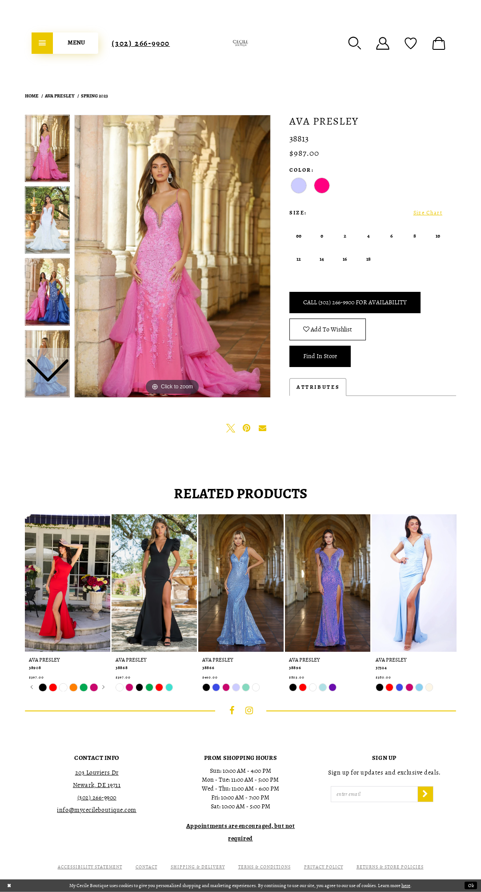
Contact (146, 867)
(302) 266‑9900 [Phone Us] (141, 43)
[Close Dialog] (9, 886)
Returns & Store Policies (390, 867)
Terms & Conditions (264, 867)
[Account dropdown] (382, 43)
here (405, 885)
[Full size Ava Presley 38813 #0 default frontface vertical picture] (172, 256)
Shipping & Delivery (198, 867)
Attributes (318, 387)
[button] (354, 43)
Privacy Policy (323, 867)
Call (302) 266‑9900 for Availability (355, 302)
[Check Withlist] (410, 43)
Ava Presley (60, 95)
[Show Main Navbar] (65, 43)
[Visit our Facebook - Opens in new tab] (232, 710)
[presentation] (67, 583)
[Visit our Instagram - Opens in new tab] (249, 710)
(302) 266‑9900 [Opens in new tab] (96, 797)
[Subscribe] (425, 794)
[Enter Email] (374, 794)
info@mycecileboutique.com (96, 810)
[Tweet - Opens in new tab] (231, 428)
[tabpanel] (172, 256)
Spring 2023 (94, 95)
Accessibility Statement (90, 867)
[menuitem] (65, 43)
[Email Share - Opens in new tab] (263, 428)
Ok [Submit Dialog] (471, 885)
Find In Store (320, 356)
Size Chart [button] (427, 212)
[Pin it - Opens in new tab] (247, 428)
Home (32, 95)
